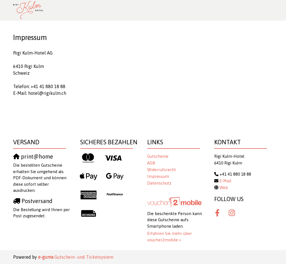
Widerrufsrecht (161, 169)
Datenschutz (159, 183)
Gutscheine (157, 156)
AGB (151, 163)
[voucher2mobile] (175, 202)
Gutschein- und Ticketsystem (75, 257)
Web (224, 187)
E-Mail (225, 180)
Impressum (158, 176)
